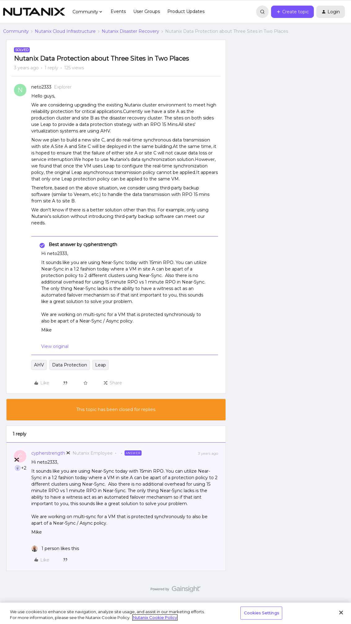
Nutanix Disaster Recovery (130, 31)
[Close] (341, 612)
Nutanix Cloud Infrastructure (65, 31)
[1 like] (55, 548)
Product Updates (185, 11)
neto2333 (41, 87)
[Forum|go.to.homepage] (34, 12)
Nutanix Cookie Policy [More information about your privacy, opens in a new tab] (155, 617)
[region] (175, 613)
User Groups (146, 11)
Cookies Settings (261, 612)
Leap (100, 365)
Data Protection (69, 365)
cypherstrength (48, 453)
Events (118, 11)
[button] (292, 12)
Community (16, 31)
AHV (39, 365)
